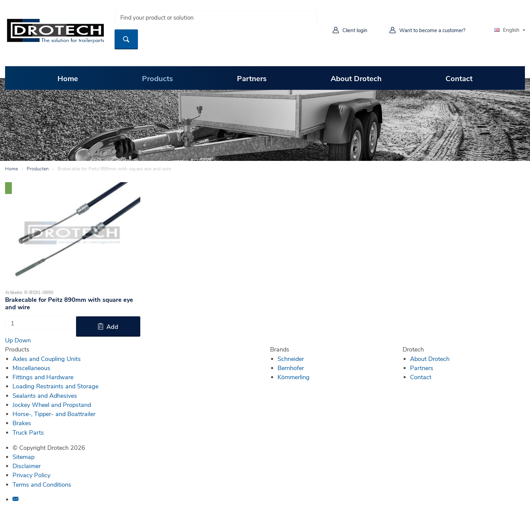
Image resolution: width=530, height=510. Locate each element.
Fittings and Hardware (43, 377)
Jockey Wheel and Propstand (52, 404)
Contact (459, 78)
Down (23, 340)
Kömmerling (294, 377)
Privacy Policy (31, 475)
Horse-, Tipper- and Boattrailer (54, 414)
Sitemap (23, 457)
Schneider (291, 359)
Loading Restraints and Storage (55, 386)
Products (157, 78)
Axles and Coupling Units (47, 359)
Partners (252, 78)
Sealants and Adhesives (45, 395)
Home (67, 78)
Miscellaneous (31, 368)
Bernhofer (291, 368)
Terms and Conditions (42, 484)
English (507, 29)
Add (112, 326)
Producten (38, 168)
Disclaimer (27, 466)
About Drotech (356, 78)
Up (9, 340)
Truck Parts (28, 432)
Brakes (22, 423)
